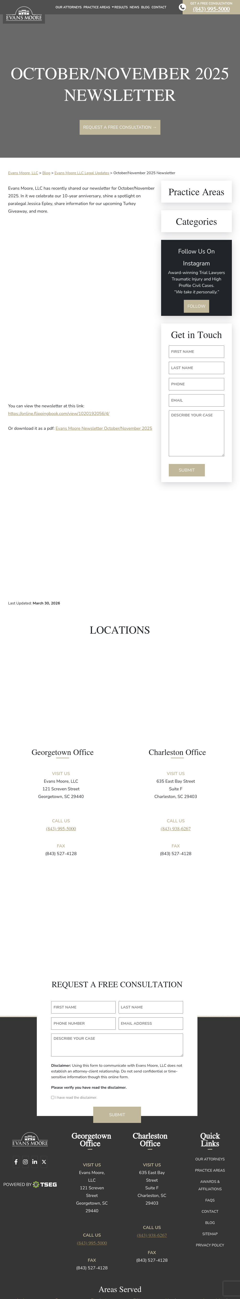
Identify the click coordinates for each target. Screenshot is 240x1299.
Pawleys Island (139, 1265)
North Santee (101, 1265)
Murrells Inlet (63, 1265)
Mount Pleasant (215, 1258)
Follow (196, 306)
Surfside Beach (215, 1265)
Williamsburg (25, 1273)
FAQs (210, 1151)
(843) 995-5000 (211, 9)
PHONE (178, 384)
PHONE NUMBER (69, 974)
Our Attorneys (68, 7)
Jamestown (24, 1258)
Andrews (24, 1251)
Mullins (25, 1265)
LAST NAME (182, 368)
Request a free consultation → (120, 127)
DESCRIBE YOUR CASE (192, 415)
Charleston (100, 1251)
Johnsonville (101, 1258)
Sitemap (210, 1185)
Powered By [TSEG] (30, 1135)
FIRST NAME (182, 351)
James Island (215, 1251)
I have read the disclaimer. (76, 1048)
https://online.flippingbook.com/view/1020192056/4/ (58, 413)
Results (121, 7)
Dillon (139, 1251)
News (134, 7)
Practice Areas (98, 8)
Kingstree (139, 1258)
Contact (159, 7)
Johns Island (63, 1258)
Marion (177, 1258)
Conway (63, 1251)
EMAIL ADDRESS (136, 974)
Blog (145, 7)
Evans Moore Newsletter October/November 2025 (103, 428)
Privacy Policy (210, 1196)
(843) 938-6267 (176, 779)
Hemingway (177, 1251)
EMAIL (177, 400)
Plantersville (177, 1265)
